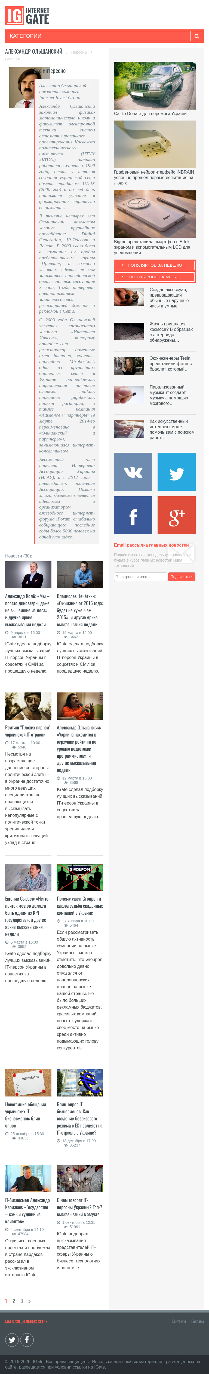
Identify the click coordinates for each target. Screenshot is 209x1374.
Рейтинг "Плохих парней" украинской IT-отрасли (27, 731)
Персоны (79, 52)
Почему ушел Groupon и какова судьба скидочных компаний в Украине (80, 905)
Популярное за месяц (154, 277)
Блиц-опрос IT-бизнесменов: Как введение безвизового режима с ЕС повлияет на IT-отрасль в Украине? (79, 1118)
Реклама (197, 1321)
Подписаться (182, 577)
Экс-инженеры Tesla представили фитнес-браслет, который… (171, 363)
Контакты (179, 1321)
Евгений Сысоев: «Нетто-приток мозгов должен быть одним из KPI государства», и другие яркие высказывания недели (27, 916)
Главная (12, 59)
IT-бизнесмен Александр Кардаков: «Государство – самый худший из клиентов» (27, 1210)
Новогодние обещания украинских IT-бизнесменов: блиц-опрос (25, 1115)
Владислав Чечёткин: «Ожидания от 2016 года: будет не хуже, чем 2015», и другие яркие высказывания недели (80, 610)
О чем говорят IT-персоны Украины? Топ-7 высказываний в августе (79, 1207)
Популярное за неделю (155, 265)
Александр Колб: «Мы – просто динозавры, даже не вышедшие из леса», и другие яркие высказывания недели (27, 610)
